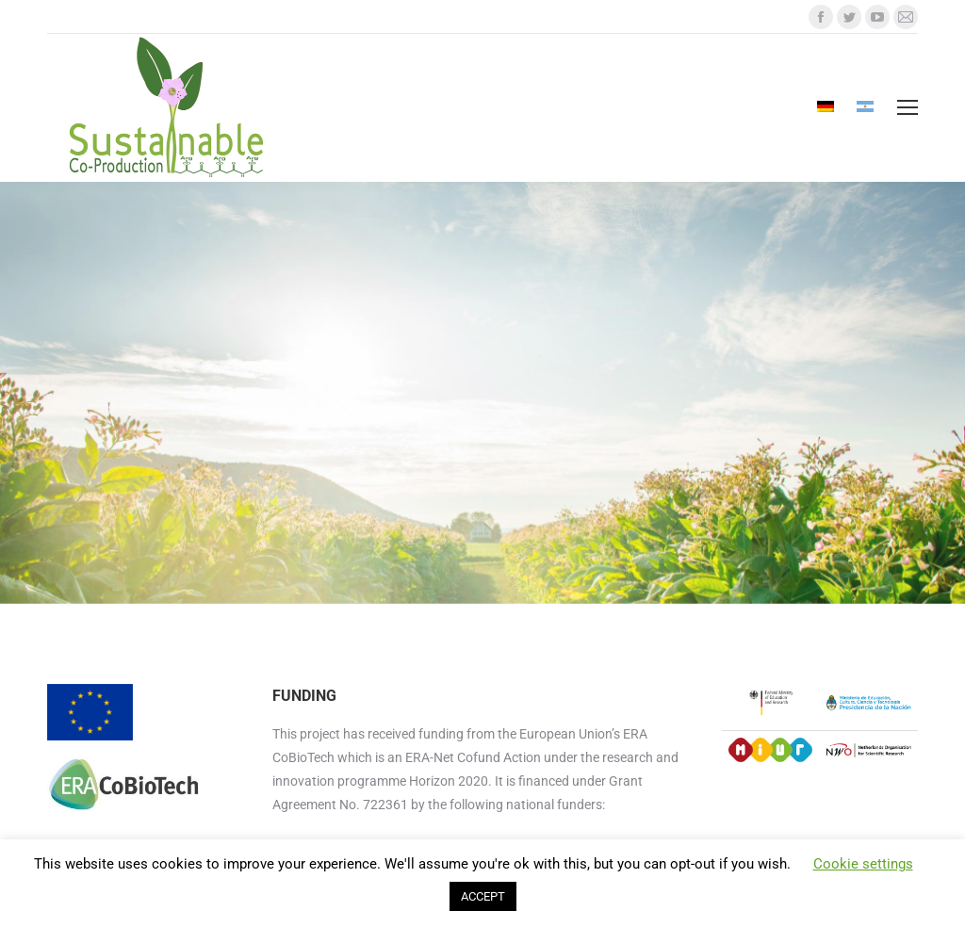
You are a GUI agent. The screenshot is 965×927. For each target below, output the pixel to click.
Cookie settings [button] (863, 863)
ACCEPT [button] (483, 896)
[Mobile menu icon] (907, 107)
